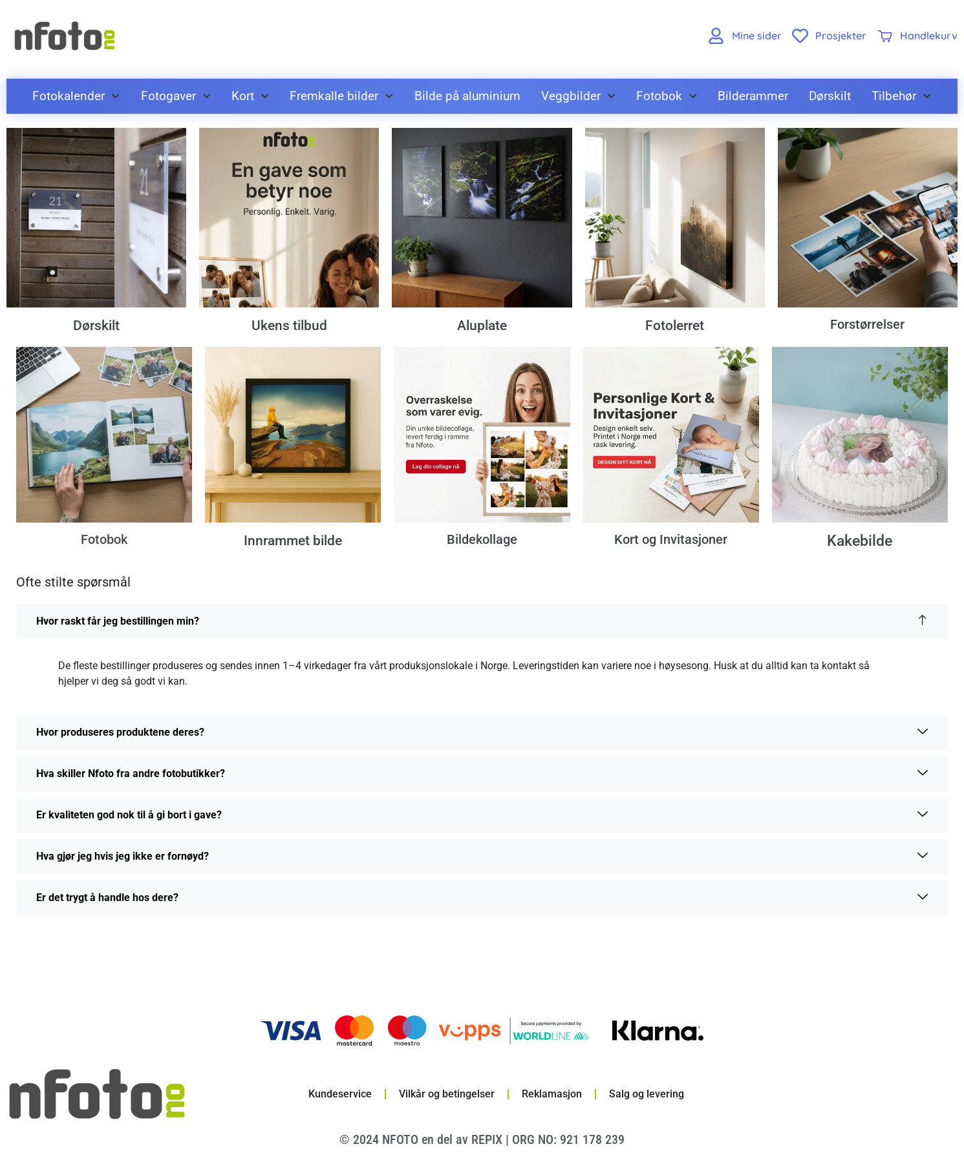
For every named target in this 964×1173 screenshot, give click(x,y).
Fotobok (666, 96)
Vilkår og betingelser (447, 1095)
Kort (250, 96)
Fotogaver (176, 96)
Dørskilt (830, 95)
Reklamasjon (552, 1095)
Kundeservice (340, 1095)
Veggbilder (578, 96)
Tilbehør (901, 96)
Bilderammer (753, 95)
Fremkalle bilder (341, 96)
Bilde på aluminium (467, 95)
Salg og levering (646, 1095)
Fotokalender (76, 96)
